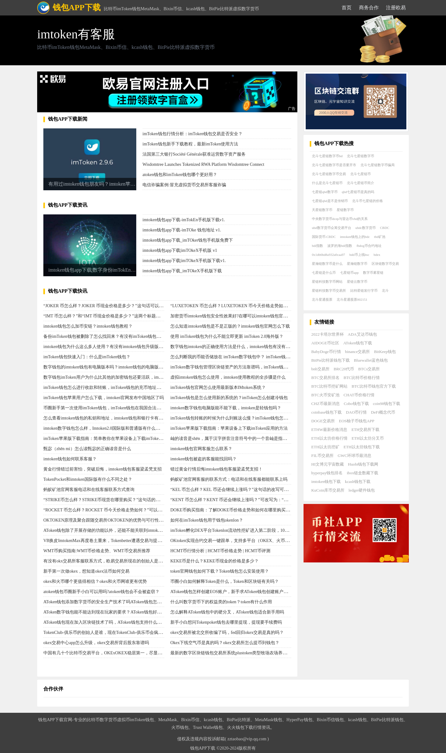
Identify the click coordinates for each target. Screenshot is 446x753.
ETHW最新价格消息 (329, 429)
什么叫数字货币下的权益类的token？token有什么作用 (221, 602)
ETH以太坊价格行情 (329, 438)
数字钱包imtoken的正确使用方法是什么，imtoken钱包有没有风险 (232, 346)
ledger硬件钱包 (361, 490)
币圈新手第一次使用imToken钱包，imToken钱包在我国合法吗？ (104, 408)
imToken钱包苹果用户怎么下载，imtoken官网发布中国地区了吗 (103, 397)
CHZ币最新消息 (325, 403)
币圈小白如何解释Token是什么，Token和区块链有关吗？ (224, 581)
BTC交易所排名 (325, 377)
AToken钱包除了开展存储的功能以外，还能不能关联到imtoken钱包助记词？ (115, 530)
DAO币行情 (356, 412)
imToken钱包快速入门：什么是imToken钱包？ (86, 357)
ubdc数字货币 (366, 228)
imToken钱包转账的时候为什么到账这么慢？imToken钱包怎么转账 (233, 418)
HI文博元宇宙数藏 (327, 464)
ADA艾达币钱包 (362, 334)
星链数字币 (345, 210)
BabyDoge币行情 (326, 351)
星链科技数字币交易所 (329, 290)
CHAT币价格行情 (358, 395)
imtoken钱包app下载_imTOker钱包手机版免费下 (187, 240)
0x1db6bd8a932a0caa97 (328, 254)
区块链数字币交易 (385, 263)
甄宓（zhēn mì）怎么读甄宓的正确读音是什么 (87, 448)
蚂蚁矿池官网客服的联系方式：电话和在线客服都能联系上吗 (228, 479)
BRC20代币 (344, 369)
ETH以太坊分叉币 (368, 438)
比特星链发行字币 (364, 290)
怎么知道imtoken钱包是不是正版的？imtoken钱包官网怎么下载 (230, 326)
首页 (347, 7)
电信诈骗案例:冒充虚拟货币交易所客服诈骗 (184, 185)
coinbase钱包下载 (326, 412)
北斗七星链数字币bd (327, 156)
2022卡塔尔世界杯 (327, 334)
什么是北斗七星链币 (327, 183)
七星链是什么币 (324, 272)
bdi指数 (317, 245)
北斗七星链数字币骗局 (378, 165)
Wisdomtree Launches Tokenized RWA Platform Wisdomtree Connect (203, 164)
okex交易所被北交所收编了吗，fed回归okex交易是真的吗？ (227, 632)
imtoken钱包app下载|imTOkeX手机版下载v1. (184, 260)
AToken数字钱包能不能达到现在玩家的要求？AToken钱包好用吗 (104, 612)
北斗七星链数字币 (360, 156)
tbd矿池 (379, 237)
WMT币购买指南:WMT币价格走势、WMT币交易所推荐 (96, 551)
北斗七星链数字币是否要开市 (334, 165)
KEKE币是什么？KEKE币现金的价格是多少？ (214, 561)
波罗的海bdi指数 (339, 245)
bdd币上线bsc (359, 254)
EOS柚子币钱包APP (356, 421)
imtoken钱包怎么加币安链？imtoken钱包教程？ (88, 326)
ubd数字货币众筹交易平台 (331, 228)
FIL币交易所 (322, 455)
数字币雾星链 (373, 272)
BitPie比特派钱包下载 (330, 360)
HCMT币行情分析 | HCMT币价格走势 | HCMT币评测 (220, 551)
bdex (377, 254)
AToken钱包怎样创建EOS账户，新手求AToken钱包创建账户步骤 (231, 591)
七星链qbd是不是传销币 (330, 201)
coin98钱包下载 (386, 403)
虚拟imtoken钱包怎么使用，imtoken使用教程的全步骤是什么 (228, 377)
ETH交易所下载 (366, 429)
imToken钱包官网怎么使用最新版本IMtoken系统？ (218, 387)
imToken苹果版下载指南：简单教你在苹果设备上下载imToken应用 (106, 438)
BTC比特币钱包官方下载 (374, 386)
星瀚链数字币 (357, 263)
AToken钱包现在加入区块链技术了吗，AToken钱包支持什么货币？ (106, 622)
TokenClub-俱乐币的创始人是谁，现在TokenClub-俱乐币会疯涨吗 (105, 632)
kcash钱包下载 (357, 481)
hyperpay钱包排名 (327, 473)
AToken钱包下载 (357, 343)
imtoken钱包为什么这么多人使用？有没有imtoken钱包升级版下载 (105, 346)
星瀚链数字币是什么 (327, 263)
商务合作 (369, 7)
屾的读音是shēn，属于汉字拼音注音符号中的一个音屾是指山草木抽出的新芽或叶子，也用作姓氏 (263, 438)
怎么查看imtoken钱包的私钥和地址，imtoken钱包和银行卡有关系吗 (107, 418)
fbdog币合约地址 (369, 245)
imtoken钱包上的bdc (355, 237)
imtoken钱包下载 (326, 481)
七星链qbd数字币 (325, 192)
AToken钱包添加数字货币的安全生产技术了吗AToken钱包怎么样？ (106, 602)
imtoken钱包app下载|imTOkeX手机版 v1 (179, 250)
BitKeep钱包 (385, 351)
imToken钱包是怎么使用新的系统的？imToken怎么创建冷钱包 (229, 397)
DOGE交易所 (323, 421)
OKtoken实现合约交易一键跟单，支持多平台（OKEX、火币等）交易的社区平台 (247, 540)
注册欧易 (396, 7)
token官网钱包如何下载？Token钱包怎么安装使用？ (219, 571)
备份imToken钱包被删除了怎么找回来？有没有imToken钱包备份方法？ (110, 336)
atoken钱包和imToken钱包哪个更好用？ (179, 174)
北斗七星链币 (360, 174)
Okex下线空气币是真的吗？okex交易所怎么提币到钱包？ (224, 642)
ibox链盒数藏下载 (362, 473)
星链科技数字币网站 (327, 281)
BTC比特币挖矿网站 (329, 386)
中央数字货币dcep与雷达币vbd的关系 (340, 219)
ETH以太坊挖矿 (325, 447)
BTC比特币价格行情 (361, 377)
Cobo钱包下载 (356, 403)
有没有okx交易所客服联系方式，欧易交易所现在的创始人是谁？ (105, 561)
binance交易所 (357, 351)
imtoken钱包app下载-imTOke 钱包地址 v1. (181, 230)
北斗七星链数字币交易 (329, 174)
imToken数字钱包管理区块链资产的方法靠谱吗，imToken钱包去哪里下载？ (242, 367)
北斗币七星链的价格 (367, 201)
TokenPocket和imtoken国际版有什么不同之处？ (87, 479)
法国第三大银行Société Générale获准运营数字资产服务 (194, 154)
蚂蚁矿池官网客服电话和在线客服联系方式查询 (88, 489)
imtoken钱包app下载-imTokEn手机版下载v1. (183, 219)
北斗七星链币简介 (360, 183)
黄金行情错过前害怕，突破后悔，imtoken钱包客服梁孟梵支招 (102, 469)
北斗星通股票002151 (352, 299)
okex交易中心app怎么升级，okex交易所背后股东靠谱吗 (96, 642)
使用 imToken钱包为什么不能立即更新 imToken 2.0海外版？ (226, 336)
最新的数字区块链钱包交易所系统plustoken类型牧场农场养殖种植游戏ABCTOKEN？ (251, 653)
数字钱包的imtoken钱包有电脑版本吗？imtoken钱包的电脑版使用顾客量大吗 (116, 367)
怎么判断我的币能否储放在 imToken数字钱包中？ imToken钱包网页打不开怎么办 (247, 357)
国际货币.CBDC (324, 237)
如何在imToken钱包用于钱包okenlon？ (206, 520)
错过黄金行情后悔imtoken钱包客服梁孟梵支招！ (216, 469)
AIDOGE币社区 (325, 343)
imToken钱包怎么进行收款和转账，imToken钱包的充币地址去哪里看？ (110, 387)
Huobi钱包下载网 (363, 464)
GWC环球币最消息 (354, 455)
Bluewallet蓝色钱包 (371, 360)
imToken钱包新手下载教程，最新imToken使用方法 (190, 144)
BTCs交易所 (369, 369)
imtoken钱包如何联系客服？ (70, 459)
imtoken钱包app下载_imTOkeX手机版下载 (182, 271)
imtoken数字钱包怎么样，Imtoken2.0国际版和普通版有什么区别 (103, 428)
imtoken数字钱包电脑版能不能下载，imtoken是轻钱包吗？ (225, 408)
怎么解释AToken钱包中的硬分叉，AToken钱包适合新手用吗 (227, 612)
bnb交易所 (320, 369)
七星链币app (349, 272)
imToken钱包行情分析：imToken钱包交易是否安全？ (192, 133)
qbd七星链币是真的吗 (358, 192)
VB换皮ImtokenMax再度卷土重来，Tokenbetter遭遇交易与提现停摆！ (109, 540)
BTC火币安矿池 (325, 395)
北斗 (385, 290)
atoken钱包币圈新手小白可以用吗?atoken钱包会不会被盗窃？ (101, 591)
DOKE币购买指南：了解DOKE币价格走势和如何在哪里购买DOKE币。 (238, 510)
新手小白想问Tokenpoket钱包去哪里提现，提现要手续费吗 (226, 622)
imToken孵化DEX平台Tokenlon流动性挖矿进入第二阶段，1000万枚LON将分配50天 (249, 530)
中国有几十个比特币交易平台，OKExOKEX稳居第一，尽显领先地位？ (111, 653)
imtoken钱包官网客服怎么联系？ (201, 448)
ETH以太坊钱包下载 (361, 447)
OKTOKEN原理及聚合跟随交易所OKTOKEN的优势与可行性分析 (105, 520)
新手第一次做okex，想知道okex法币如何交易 (86, 571)
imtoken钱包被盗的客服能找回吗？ (203, 459)
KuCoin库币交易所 (327, 490)
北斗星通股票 (322, 299)
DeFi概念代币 (383, 412)
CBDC (384, 228)
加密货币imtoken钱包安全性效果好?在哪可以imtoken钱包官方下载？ (235, 316)
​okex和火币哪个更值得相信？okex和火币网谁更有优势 (95, 581)
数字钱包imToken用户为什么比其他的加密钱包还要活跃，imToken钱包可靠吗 (117, 377)
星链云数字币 (357, 281)
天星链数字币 (322, 210)
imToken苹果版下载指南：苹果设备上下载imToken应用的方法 (229, 428)
